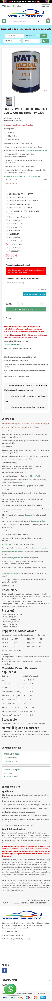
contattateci (19, 551)
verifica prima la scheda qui (37, 151)
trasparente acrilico (38, 521)
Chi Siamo (6, 6)
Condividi (10, 318)
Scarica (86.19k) (11, 761)
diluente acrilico (30, 515)
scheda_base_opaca (12, 769)
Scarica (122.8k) (11, 777)
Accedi (45, 6)
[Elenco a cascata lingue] (18, 6)
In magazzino (8, 121)
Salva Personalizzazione (34, 294)
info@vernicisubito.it (17, 558)
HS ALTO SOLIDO (34, 176)
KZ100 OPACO (35, 476)
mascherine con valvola (11, 573)
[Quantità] (30, 304)
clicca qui (25, 486)
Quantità (9, 304)
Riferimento (8, 118)
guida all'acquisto (40, 548)
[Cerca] (26, 21)
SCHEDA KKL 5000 (11, 754)
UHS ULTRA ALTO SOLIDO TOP (15, 176)
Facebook (4, 970)
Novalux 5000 (6, 544)
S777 (33, 544)
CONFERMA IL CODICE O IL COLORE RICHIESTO (23, 278)
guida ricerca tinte (8, 551)
